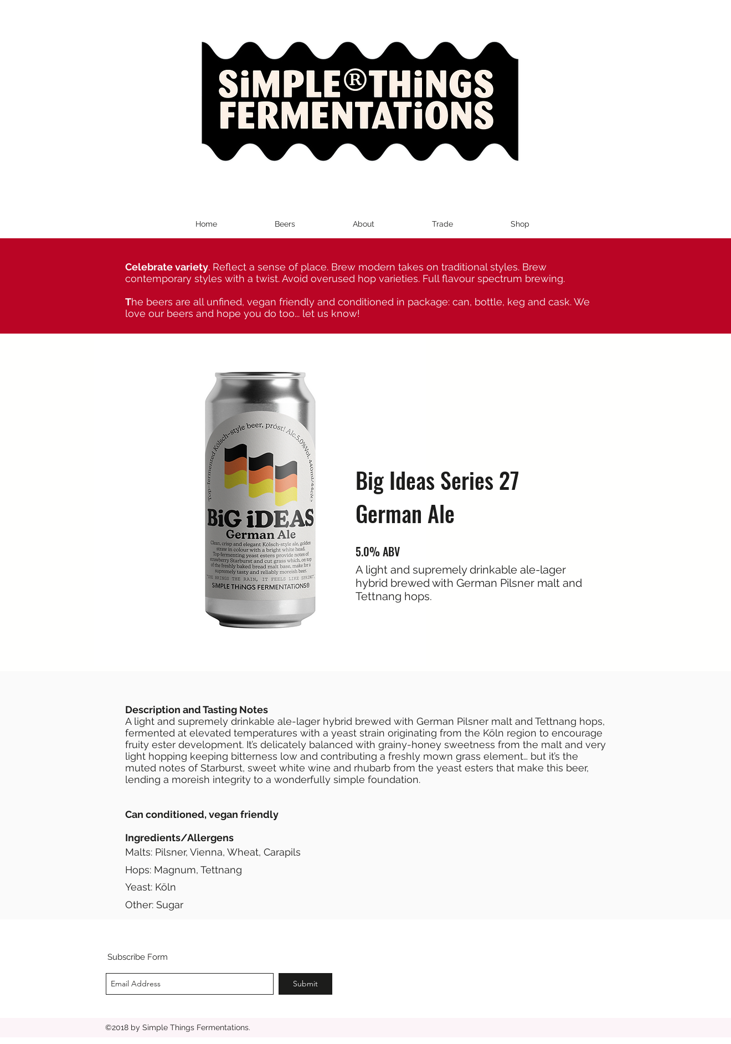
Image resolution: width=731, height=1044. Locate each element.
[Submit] (305, 984)
